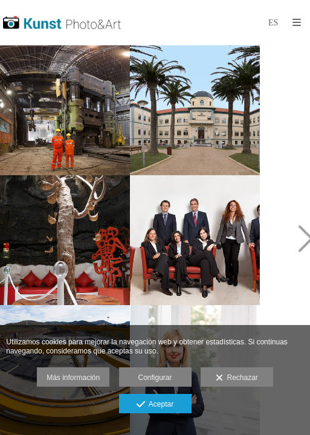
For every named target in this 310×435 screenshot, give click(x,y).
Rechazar (237, 378)
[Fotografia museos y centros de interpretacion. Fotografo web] (65, 240)
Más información (73, 377)
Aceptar (155, 405)
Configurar (155, 377)
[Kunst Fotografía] (62, 22)
